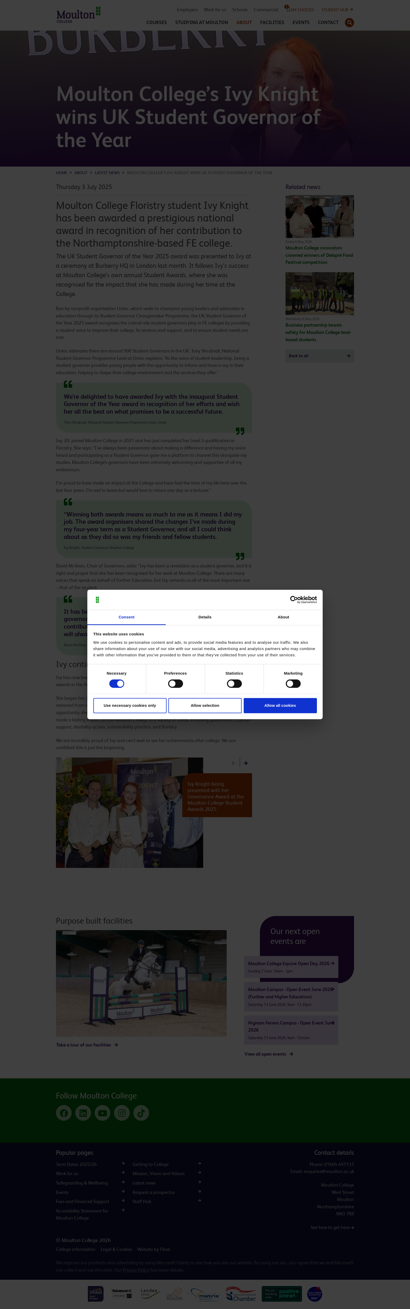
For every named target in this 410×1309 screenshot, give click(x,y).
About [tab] (283, 617)
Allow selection (205, 705)
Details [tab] (205, 617)
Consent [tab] (127, 617)
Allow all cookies (280, 705)
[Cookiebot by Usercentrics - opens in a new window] (294, 600)
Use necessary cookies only (130, 705)
